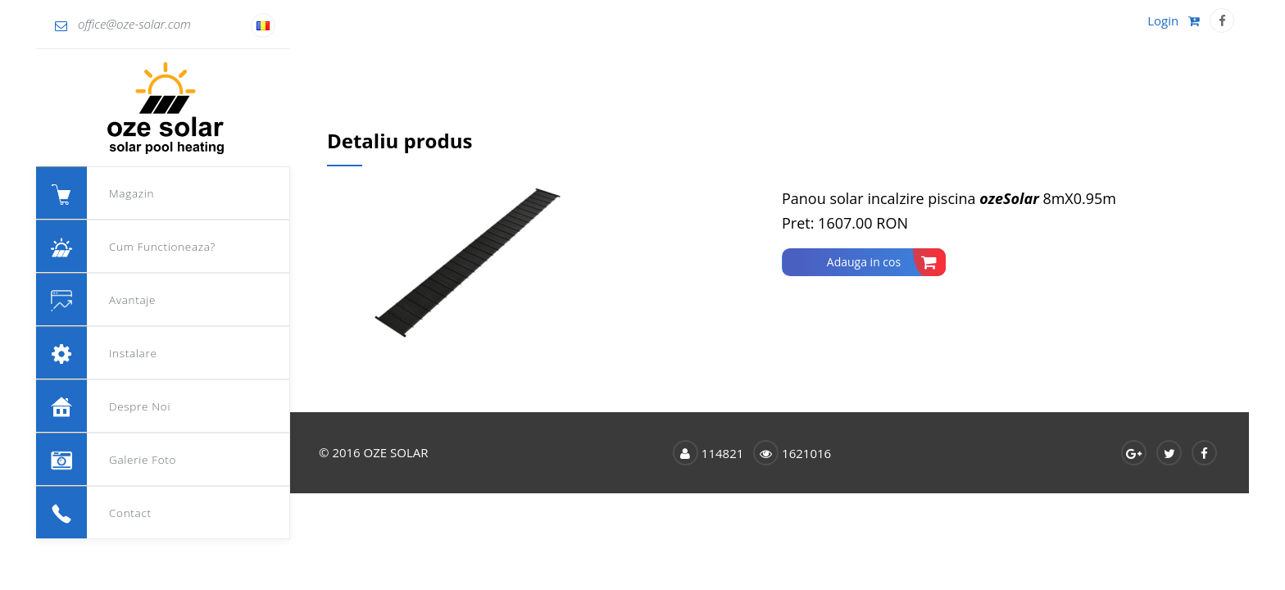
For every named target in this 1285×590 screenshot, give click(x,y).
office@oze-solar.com (123, 24)
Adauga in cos (886, 262)
